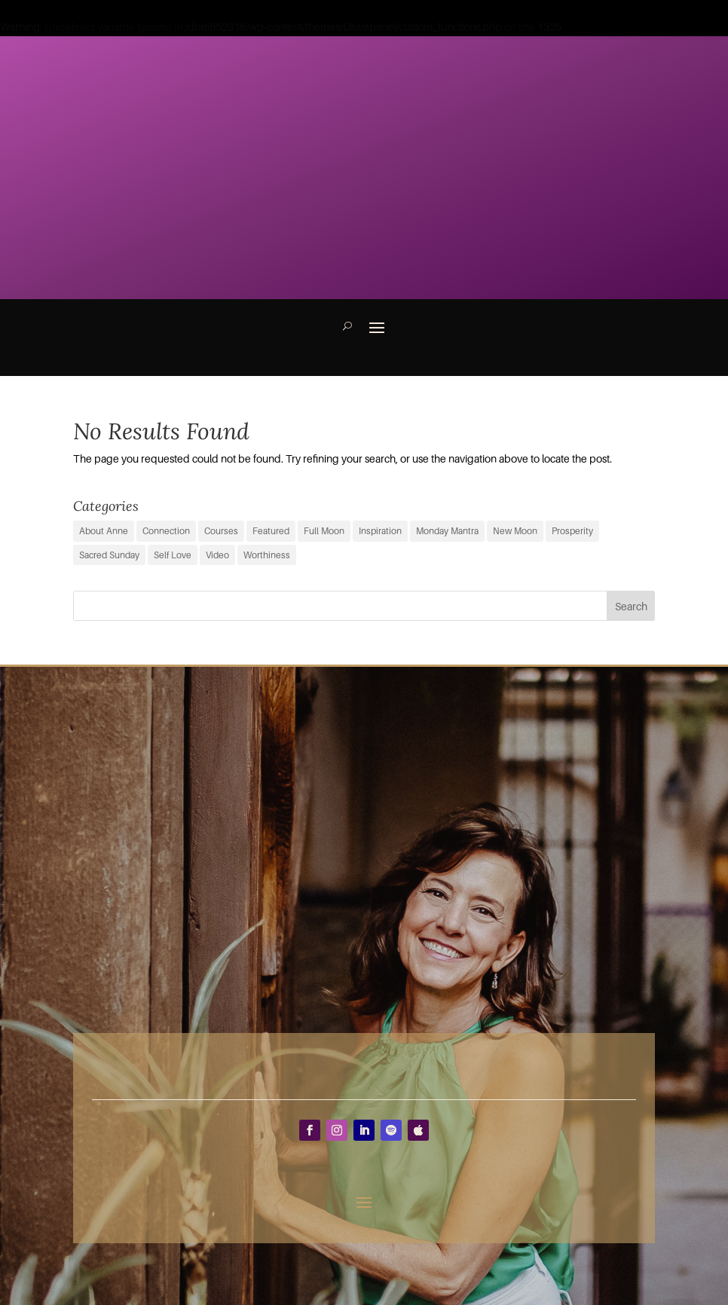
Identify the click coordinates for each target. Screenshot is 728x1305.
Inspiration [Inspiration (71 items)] (380, 530)
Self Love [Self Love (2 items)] (172, 555)
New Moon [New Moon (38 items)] (515, 530)
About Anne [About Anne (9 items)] (103, 530)
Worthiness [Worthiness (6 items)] (266, 555)
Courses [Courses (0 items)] (221, 530)
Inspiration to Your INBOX (509, 66)
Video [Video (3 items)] (217, 555)
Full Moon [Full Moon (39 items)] (324, 530)
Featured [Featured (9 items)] (270, 530)
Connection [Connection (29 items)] (166, 530)
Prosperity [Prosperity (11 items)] (572, 530)
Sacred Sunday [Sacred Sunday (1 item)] (109, 555)
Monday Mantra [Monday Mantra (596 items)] (447, 530)
